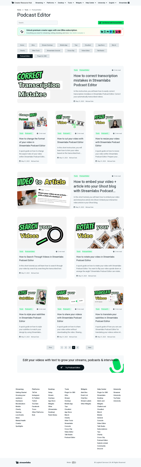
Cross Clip (71, 50)
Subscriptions (102, 429)
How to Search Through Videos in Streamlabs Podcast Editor (41, 258)
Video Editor (86, 50)
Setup (50, 392)
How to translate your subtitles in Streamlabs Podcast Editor (106, 317)
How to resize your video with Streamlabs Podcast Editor (107, 142)
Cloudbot (88, 45)
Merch (114, 45)
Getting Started (21, 392)
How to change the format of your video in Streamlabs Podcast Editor (32, 142)
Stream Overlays (47, 45)
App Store (101, 45)
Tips (76, 45)
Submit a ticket (102, 443)
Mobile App (63, 45)
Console (100, 421)
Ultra (33, 45)
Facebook (35, 407)
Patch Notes (52, 415)
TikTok (34, 392)
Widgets (51, 404)
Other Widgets (86, 404)
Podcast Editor (25, 56)
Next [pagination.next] (89, 347)
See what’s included (77, 33)
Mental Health (21, 421)
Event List (84, 395)
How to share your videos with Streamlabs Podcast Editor (69, 317)
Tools (26, 10)
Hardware (19, 401)
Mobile (18, 407)
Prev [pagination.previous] (50, 347)
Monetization (20, 404)
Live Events (20, 415)
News (18, 418)
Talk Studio (100, 50)
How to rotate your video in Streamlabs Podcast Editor (95, 258)
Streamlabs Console (53, 50)
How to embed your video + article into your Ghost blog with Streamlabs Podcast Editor (95, 186)
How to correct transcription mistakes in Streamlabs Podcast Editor (96, 80)
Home (19, 10)
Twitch (34, 401)
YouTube (35, 404)
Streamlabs (124, 3)
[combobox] (37, 23)
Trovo (34, 409)
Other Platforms (38, 412)
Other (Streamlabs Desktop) (52, 409)
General (100, 418)
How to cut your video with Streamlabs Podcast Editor (70, 140)
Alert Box (84, 392)
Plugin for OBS (42, 56)
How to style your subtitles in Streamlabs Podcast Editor (32, 317)
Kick (33, 415)
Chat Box (84, 398)
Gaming (18, 412)
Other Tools (36, 50)
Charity (22, 50)
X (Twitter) (36, 398)
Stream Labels (86, 401)
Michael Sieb (89, 101)
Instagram (35, 395)
